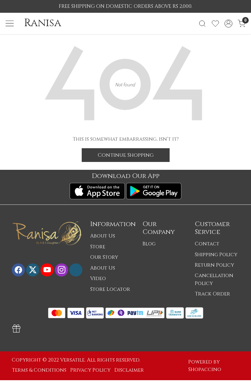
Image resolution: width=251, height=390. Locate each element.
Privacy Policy (90, 370)
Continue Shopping (126, 155)
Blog (149, 243)
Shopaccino (204, 369)
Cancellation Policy (214, 279)
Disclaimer (129, 370)
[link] (202, 23)
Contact (207, 243)
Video (98, 278)
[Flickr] (75, 270)
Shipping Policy (216, 254)
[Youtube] (47, 270)
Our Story (104, 257)
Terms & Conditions (39, 370)
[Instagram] (61, 270)
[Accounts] (228, 23)
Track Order (212, 294)
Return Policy (214, 265)
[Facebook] (18, 270)
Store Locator (110, 289)
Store (97, 246)
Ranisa (42, 23)
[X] (32, 270)
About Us (102, 236)
